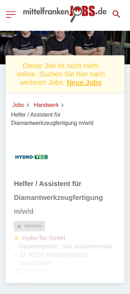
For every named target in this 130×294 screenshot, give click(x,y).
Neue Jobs (84, 82)
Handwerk (46, 105)
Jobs (18, 105)
